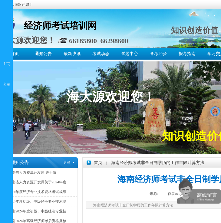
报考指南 (187, 53)
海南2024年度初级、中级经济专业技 (37, 211)
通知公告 (43, 53)
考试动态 (100, 53)
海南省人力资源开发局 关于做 (32, 172)
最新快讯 (72, 53)
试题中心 (129, 53)
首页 (14, 53)
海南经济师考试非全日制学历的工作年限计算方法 (157, 162)
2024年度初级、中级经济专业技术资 (37, 201)
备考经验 (158, 53)
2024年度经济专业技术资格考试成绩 (37, 192)
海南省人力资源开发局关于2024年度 (37, 182)
